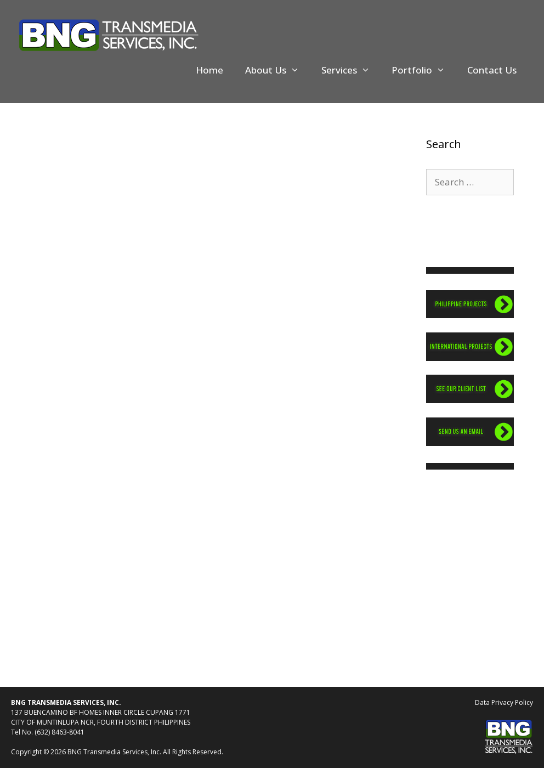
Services (351, 70)
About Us (277, 70)
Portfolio (424, 70)
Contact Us (492, 70)
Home (209, 70)
